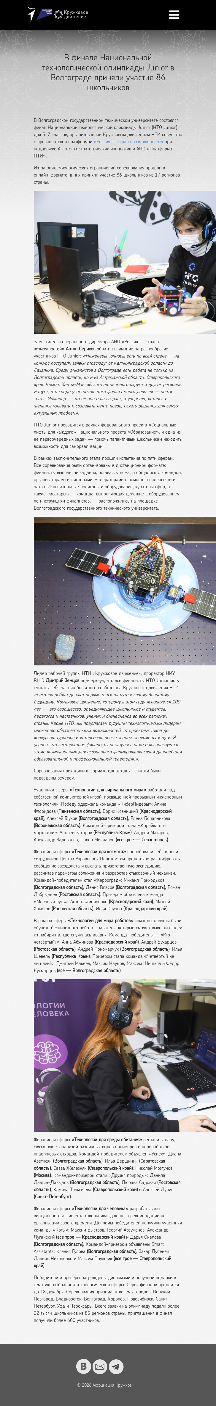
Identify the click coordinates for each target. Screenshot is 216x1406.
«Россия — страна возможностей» (128, 142)
